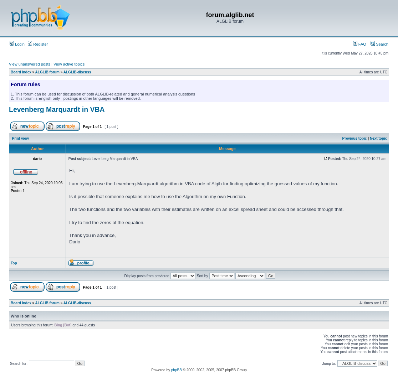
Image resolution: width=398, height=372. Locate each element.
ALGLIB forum (47, 72)
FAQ (359, 44)
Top (14, 263)
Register (38, 44)
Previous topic (354, 138)
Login (17, 44)
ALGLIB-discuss (77, 72)
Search (379, 44)
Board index (21, 72)
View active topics (69, 64)
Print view (20, 138)
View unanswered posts (29, 64)
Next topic (378, 138)
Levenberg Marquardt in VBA (57, 109)
